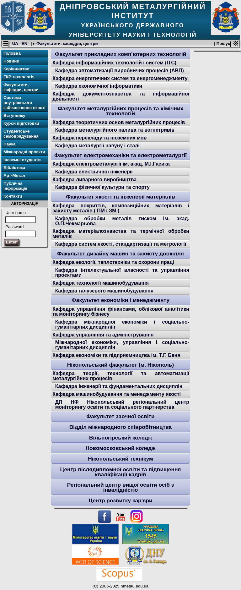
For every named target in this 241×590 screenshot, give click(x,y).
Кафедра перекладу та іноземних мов (99, 137)
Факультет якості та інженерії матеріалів (120, 197)
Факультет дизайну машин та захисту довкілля (120, 253)
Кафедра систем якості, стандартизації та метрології (120, 244)
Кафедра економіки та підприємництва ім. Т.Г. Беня (116, 355)
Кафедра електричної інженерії (94, 171)
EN (25, 43)
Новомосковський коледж (120, 448)
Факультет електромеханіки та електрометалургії (120, 155)
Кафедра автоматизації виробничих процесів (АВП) (119, 70)
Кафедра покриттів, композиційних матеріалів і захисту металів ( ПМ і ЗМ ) (120, 208)
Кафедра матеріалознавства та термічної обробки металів (120, 233)
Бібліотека (14, 167)
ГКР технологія (19, 76)
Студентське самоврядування (21, 134)
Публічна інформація (15, 186)
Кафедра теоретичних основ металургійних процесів (118, 122)
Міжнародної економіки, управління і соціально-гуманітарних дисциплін (122, 345)
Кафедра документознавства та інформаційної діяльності (120, 96)
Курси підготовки (21, 123)
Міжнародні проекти (24, 152)
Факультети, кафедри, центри (66, 43)
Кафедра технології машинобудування (100, 283)
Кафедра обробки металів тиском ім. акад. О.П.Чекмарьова (122, 221)
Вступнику (14, 115)
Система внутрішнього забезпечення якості (24, 102)
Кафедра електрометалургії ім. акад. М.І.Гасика (111, 164)
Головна (12, 53)
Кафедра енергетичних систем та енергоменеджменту (119, 78)
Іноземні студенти (22, 159)
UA (15, 43)
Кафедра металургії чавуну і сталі (97, 145)
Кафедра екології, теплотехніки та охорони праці (113, 262)
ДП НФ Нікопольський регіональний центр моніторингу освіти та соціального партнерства (122, 404)
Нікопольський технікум (120, 459)
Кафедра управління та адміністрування (102, 334)
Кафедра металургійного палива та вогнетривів (114, 130)
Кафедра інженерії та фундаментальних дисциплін (119, 386)
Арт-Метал (14, 175)
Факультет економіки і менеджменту (120, 300)
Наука (9, 144)
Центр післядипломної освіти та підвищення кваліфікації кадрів (120, 472)
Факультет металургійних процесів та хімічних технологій (121, 111)
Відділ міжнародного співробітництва (120, 427)
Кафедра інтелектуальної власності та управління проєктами (122, 272)
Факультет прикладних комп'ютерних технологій (120, 54)
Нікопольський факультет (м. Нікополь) (120, 365)
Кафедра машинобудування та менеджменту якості (116, 394)
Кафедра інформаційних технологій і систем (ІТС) (114, 62)
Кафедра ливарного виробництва (94, 179)
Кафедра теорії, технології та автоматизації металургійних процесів (120, 376)
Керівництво (16, 69)
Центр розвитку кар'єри (120, 500)
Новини (11, 61)
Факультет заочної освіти (120, 416)
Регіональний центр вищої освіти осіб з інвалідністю (120, 487)
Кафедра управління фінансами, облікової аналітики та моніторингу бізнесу (120, 311)
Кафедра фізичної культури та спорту (102, 187)
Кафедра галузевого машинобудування (104, 290)
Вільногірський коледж (120, 437)
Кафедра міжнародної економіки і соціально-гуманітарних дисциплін (122, 324)
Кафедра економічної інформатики (98, 86)
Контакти (12, 196)
